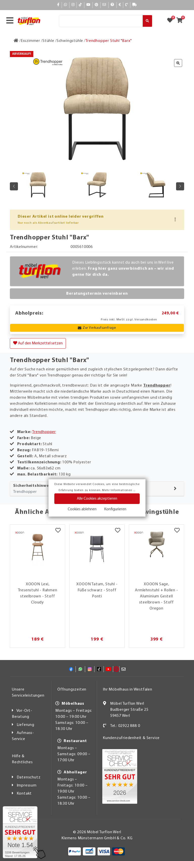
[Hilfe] (112, 5)
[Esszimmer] (30, 41)
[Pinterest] (96, 5)
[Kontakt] (126, 5)
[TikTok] (80, 5)
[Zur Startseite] (16, 41)
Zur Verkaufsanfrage (97, 328)
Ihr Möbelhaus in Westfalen (127, 690)
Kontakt (24, 794)
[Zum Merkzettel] (171, 21)
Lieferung (25, 725)
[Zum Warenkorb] (181, 21)
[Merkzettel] (58, 531)
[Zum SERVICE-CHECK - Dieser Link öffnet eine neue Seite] (20, 832)
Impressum (27, 785)
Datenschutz (29, 777)
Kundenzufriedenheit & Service (131, 738)
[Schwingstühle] (70, 41)
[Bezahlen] (120, 5)
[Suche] (101, 21)
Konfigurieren (115, 509)
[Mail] (104, 5)
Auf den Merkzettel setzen (38, 343)
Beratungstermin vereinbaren (97, 294)
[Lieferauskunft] (134, 5)
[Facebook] (58, 5)
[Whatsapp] (65, 5)
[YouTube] (88, 5)
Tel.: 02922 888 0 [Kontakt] (125, 726)
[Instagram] (73, 5)
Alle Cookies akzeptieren (97, 499)
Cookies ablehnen (82, 509)
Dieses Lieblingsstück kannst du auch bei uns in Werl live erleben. (123, 269)
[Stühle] (48, 41)
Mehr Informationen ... (118, 490)
